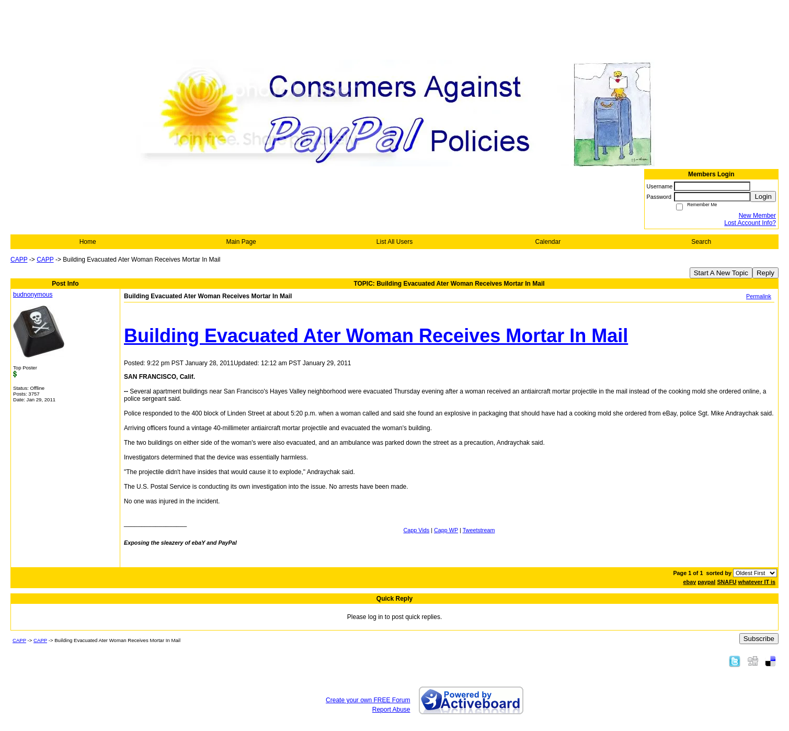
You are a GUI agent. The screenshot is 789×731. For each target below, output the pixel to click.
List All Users (394, 241)
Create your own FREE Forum (368, 700)
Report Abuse (391, 709)
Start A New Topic (721, 273)
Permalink (758, 296)
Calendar (548, 241)
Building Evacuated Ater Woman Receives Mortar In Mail (376, 335)
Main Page (241, 241)
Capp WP (446, 530)
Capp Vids (417, 530)
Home (87, 241)
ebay (689, 582)
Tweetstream (479, 530)
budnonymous (32, 294)
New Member (757, 215)
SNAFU (726, 582)
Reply (765, 273)
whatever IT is (756, 582)
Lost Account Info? (750, 223)
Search (701, 241)
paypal (706, 582)
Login (763, 196)
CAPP (18, 259)
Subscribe (759, 639)
